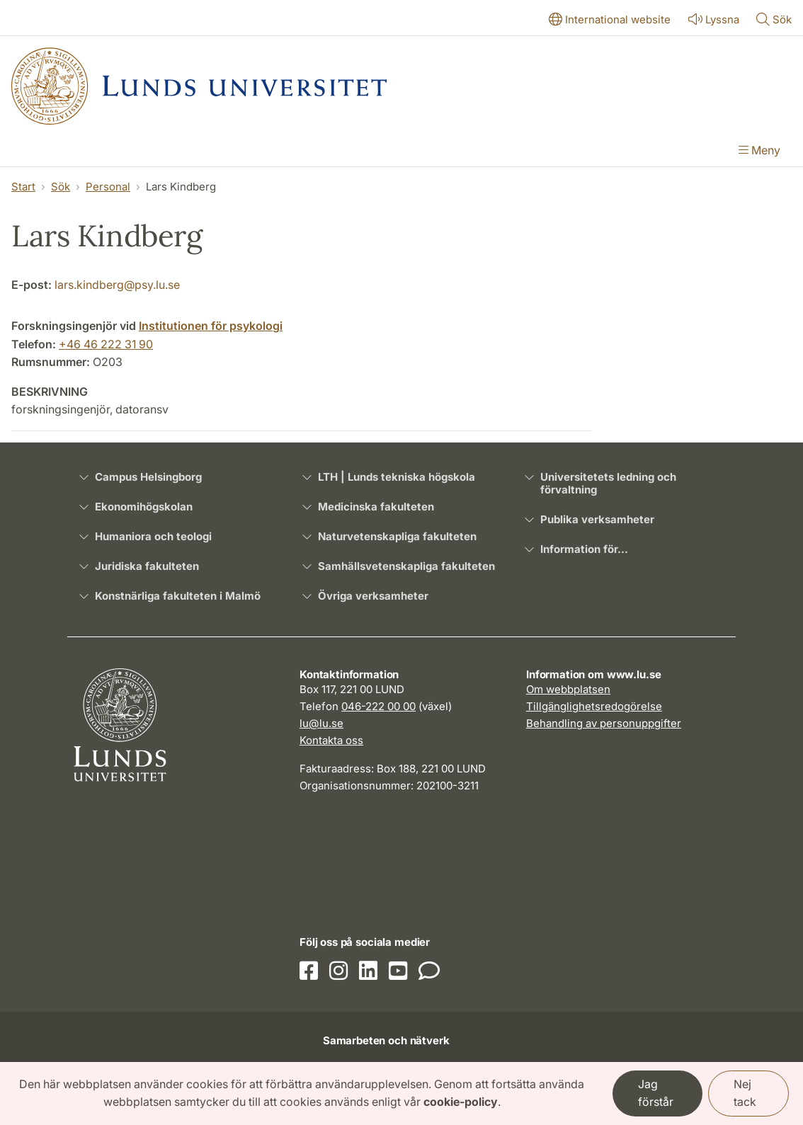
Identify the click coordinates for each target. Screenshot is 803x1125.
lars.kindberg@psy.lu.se (117, 285)
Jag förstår (655, 1093)
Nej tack (745, 1093)
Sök (60, 186)
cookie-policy (460, 1102)
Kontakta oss (331, 740)
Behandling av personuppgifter (603, 723)
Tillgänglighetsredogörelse (594, 706)
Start (23, 186)
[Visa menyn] (759, 151)
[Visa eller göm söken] (774, 20)
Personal (108, 186)
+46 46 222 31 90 (106, 344)
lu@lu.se (321, 723)
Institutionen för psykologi (211, 326)
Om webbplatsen (568, 689)
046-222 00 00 (378, 706)
